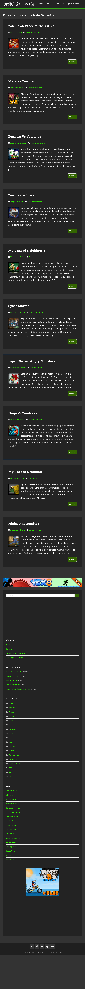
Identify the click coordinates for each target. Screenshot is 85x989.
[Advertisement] (42, 26)
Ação (11, 737)
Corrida (11, 750)
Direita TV (9, 855)
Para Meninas (14, 789)
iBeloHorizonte (11, 859)
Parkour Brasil (11, 876)
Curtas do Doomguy (13, 842)
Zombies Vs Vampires (24, 170)
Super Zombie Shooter (14, 706)
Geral (11, 767)
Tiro (10, 806)
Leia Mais (72, 96)
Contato (9, 683)
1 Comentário (32, 512)
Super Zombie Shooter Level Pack (18, 723)
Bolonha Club (11, 863)
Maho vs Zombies (21, 115)
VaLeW (8, 889)
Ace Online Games (12, 838)
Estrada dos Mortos (13, 710)
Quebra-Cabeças (15, 798)
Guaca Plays (10, 885)
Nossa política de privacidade (16, 687)
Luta (10, 776)
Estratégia (12, 763)
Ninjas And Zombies (23, 557)
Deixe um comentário (33, 66)
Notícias (12, 780)
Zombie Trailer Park (13, 719)
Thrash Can (10, 893)
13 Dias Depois (11, 714)
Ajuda (8, 679)
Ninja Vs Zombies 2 (23, 447)
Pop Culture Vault (12, 825)
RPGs (11, 802)
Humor (56, 4)
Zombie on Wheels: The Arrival (31, 60)
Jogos (41, 4)
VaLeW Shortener (12, 833)
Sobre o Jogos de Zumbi (70, 4)
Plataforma (13, 793)
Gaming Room (11, 881)
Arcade (11, 746)
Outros (11, 785)
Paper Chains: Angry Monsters (31, 395)
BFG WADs (10, 868)
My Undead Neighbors (25, 506)
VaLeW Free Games (13, 872)
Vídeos (48, 4)
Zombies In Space (21, 229)
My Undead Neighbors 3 (26, 284)
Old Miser (9, 829)
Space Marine (18, 340)
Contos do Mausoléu (13, 846)
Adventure (12, 742)
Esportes (12, 759)
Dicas (11, 754)
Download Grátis (12, 850)
